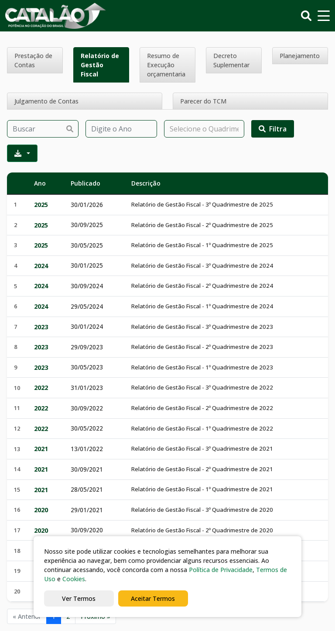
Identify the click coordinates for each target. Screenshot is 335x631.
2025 (41, 204)
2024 (41, 266)
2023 (41, 327)
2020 (41, 510)
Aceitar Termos (153, 598)
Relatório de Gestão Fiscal (100, 65)
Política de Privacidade (221, 569)
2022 (41, 387)
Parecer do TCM (203, 101)
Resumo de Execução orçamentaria (166, 65)
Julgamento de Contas (46, 101)
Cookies (73, 579)
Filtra (273, 129)
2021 (41, 449)
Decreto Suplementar (231, 60)
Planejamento (300, 56)
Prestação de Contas (33, 60)
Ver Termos (79, 598)
